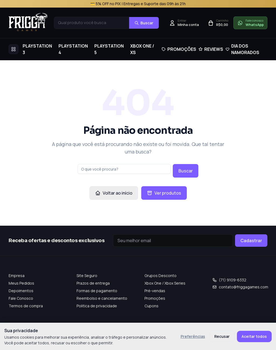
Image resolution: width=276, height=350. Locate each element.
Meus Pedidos (21, 283)
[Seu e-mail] (173, 240)
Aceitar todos (254, 336)
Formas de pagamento (97, 290)
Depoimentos (21, 290)
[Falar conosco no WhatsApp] (250, 22)
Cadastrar (251, 241)
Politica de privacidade (97, 305)
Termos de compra (26, 305)
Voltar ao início (113, 193)
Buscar (185, 171)
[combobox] (91, 23)
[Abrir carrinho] (218, 22)
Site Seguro (87, 275)
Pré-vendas (154, 290)
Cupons (151, 305)
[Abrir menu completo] (13, 49)
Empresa (17, 275)
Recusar (222, 336)
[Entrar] (183, 22)
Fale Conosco (21, 298)
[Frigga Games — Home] (28, 22)
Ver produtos (164, 193)
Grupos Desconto (160, 275)
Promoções (154, 298)
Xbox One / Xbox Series (164, 283)
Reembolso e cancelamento (102, 298)
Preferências (193, 336)
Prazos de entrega (93, 283)
